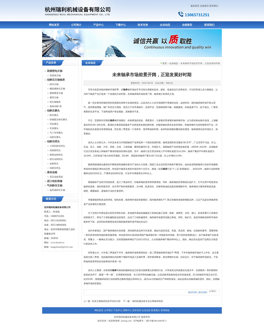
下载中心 (120, 25)
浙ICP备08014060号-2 (156, 321)
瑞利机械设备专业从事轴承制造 (147, 301)
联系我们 (213, 6)
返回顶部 (202, 292)
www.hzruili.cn (57, 242)
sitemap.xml (126, 321)
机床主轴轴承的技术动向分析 (106, 301)
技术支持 (143, 25)
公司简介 (76, 25)
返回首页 (194, 6)
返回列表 (192, 292)
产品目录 (51, 62)
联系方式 (51, 199)
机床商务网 (114, 321)
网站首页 (54, 25)
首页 (164, 63)
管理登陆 (165, 310)
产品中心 (98, 25)
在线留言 (204, 6)
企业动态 (165, 25)
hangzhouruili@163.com (62, 247)
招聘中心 (127, 310)
